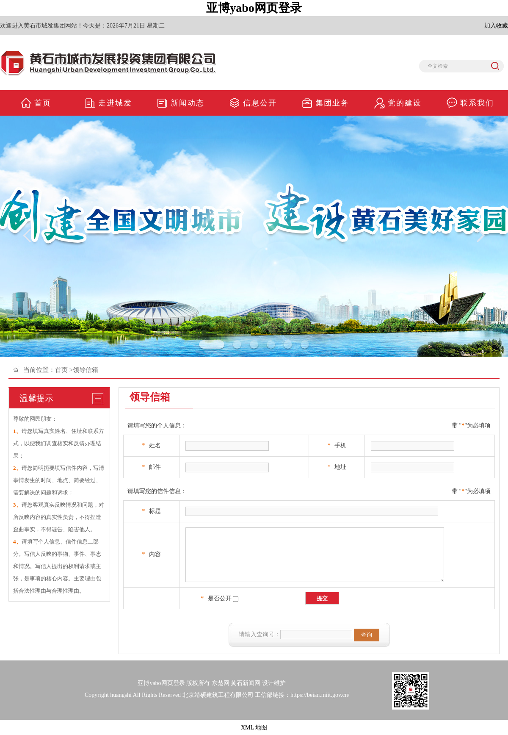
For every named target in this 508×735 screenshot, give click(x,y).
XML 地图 (254, 727)
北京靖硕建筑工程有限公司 (218, 695)
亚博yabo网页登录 (254, 7)
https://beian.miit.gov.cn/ (319, 695)
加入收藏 (496, 25)
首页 (61, 369)
